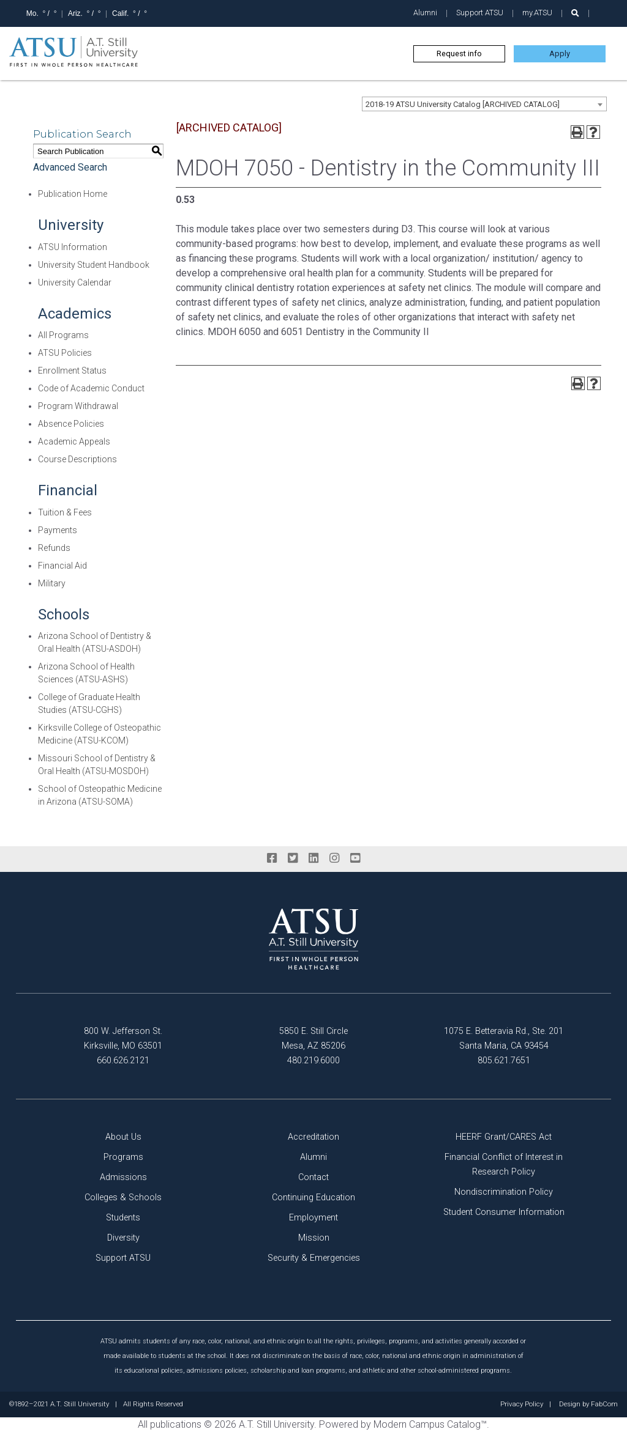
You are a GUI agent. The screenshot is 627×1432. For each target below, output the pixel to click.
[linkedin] (313, 858)
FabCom (604, 1404)
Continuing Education (313, 1197)
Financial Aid (62, 565)
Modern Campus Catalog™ (430, 1424)
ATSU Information (72, 247)
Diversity (123, 1238)
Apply (559, 53)
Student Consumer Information (504, 1212)
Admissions (123, 1177)
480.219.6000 (313, 1060)
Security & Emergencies (314, 1258)
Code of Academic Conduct (91, 388)
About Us (123, 1137)
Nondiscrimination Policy (503, 1192)
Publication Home (72, 194)
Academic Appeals (74, 441)
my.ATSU (537, 12)
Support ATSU (479, 12)
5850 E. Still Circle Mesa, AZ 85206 (313, 1038)
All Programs (63, 335)
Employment (313, 1217)
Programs (123, 1157)
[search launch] (575, 13)
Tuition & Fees (65, 512)
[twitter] (292, 858)
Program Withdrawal (78, 406)
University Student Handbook (93, 265)
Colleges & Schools (123, 1197)
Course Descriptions (77, 459)
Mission (313, 1238)
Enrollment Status (72, 370)
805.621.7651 (504, 1060)
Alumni (425, 12)
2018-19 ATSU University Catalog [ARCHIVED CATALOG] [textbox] (463, 104)
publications (175, 1424)
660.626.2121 (123, 1060)
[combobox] (484, 104)
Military (52, 583)
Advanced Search (70, 167)
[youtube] (355, 858)
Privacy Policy (521, 1404)
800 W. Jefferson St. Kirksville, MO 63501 (123, 1038)
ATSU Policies (65, 353)
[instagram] (334, 858)
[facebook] (271, 858)
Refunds (54, 548)
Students (123, 1217)
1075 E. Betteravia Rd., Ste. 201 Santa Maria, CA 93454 (503, 1038)
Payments (57, 530)
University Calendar (74, 282)
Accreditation (313, 1137)
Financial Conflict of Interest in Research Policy (504, 1164)
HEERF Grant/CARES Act (504, 1137)
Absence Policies (71, 424)
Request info (459, 53)
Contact (313, 1177)
